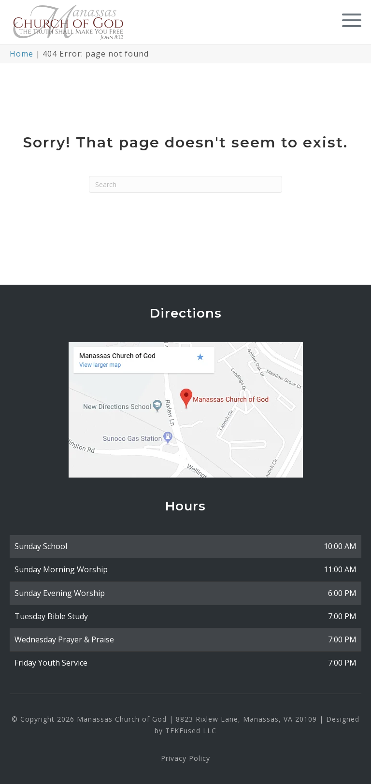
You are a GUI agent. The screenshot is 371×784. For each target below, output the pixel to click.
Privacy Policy (185, 758)
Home (21, 53)
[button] (349, 21)
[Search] (185, 184)
